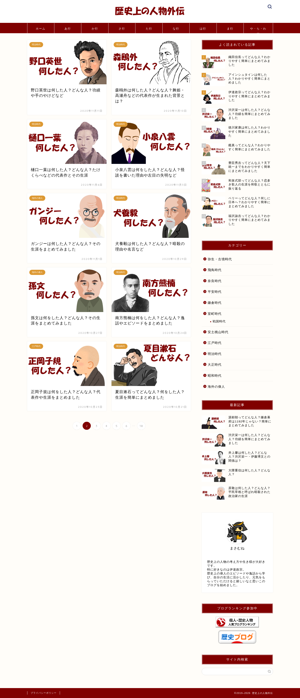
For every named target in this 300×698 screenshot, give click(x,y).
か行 (95, 28)
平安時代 (214, 291)
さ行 (122, 28)
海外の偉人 (216, 386)
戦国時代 (219, 321)
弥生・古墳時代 (220, 259)
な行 (176, 28)
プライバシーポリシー (44, 693)
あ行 (67, 28)
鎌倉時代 (214, 302)
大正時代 (214, 364)
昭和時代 (214, 375)
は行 (203, 28)
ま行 (230, 28)
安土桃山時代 (218, 332)
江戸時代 (214, 343)
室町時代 (214, 313)
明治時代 (214, 354)
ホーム (41, 28)
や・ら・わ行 (258, 30)
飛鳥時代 (214, 270)
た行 (149, 28)
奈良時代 (214, 281)
